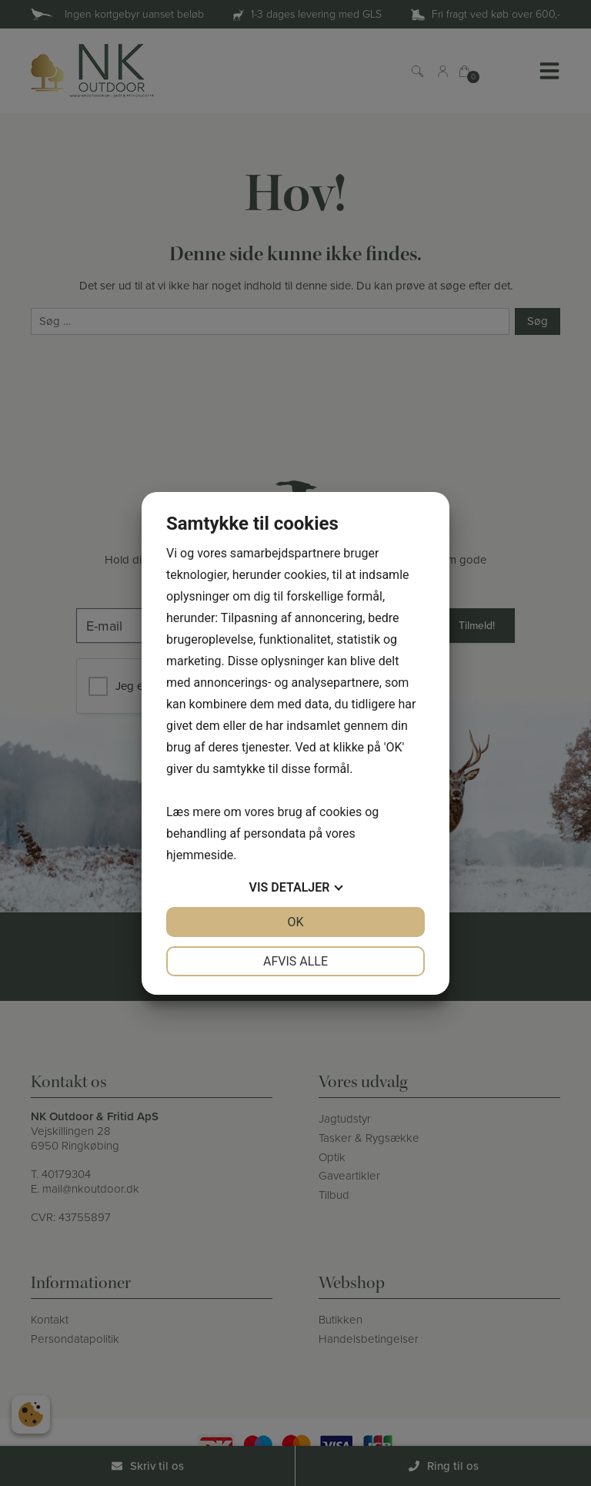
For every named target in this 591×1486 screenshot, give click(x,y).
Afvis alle (295, 961)
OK (295, 922)
